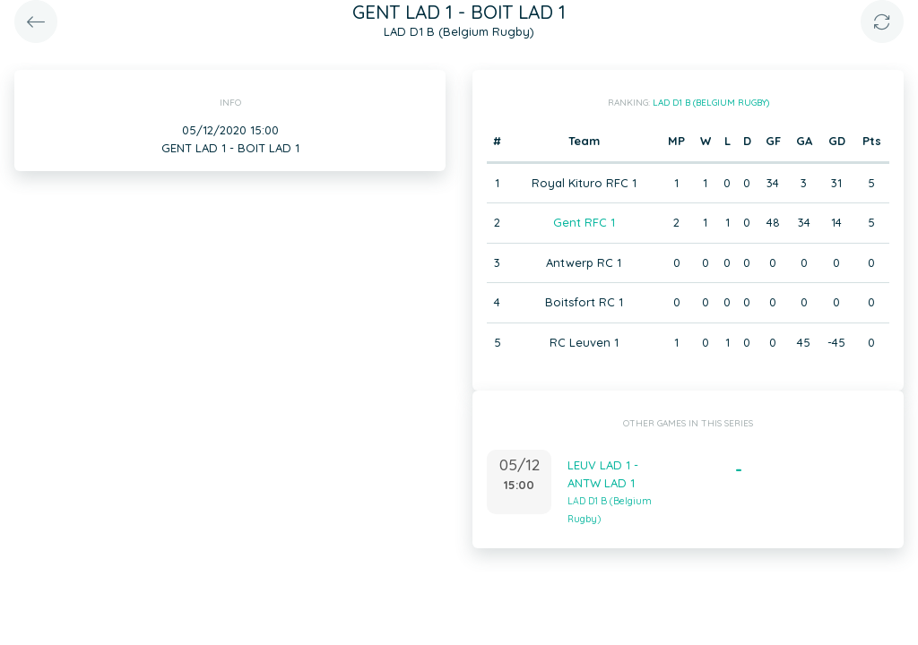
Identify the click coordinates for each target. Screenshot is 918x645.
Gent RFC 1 (584, 222)
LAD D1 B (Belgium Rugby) (711, 102)
